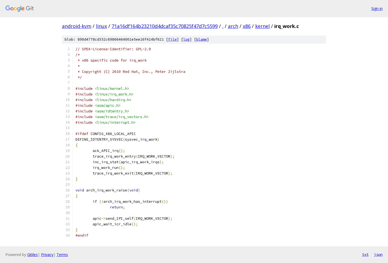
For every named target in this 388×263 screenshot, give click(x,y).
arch (233, 26)
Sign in (377, 8)
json (378, 254)
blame (201, 39)
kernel (262, 26)
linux (101, 26)
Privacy (47, 254)
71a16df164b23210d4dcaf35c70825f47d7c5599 (165, 26)
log (186, 39)
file (172, 39)
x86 (247, 26)
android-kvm (76, 26)
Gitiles (32, 254)
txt (365, 254)
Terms (62, 254)
